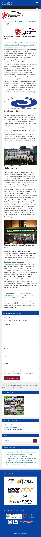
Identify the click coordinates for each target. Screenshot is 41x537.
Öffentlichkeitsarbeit (19, 303)
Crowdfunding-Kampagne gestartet (14, 262)
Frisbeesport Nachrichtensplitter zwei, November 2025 (20, 458)
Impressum (24, 533)
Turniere (27, 303)
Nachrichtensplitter (9, 303)
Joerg (16, 302)
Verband (6, 305)
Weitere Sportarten (26, 305)
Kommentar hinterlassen (10, 307)
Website (6, 363)
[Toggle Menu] (37, 8)
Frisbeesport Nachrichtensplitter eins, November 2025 (20, 463)
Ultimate (32, 303)
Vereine (19, 305)
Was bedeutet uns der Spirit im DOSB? (16, 456)
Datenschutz (17, 533)
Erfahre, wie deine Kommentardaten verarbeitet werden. (18, 388)
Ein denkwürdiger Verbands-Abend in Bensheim (19, 460)
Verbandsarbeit (12, 305)
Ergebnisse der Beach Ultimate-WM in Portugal (18, 454)
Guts (22, 302)
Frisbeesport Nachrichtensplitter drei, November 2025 (20, 452)
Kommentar (7, 324)
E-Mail (6, 356)
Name (6, 348)
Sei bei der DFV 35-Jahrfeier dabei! (15, 465)
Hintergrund (27, 302)
